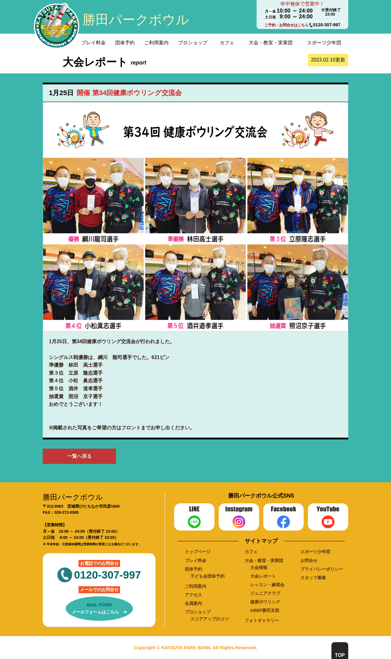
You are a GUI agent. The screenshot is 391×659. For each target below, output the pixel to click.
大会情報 (258, 567)
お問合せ (308, 560)
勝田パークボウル (135, 19)
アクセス (193, 594)
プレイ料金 (93, 42)
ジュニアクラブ (265, 593)
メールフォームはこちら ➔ (99, 608)
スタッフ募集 (313, 577)
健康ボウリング (265, 601)
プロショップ (192, 42)
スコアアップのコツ (209, 618)
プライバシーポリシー (321, 569)
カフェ (227, 42)
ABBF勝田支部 (265, 610)
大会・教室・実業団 (271, 42)
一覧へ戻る (79, 456)
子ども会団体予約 (207, 576)
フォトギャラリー (262, 620)
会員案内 (193, 603)
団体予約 (125, 42)
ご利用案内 (156, 42)
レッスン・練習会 (267, 584)
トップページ (197, 551)
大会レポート (263, 576)
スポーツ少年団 (324, 42)
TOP (340, 655)
